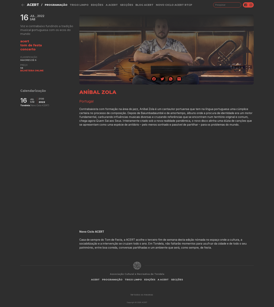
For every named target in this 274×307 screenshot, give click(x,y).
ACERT (33, 4)
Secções (126, 5)
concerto (28, 49)
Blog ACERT (144, 5)
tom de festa (31, 45)
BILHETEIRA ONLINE (32, 70)
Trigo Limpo (79, 5)
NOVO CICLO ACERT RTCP (174, 5)
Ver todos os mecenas (141, 294)
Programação (56, 5)
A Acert (112, 5)
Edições (97, 5)
